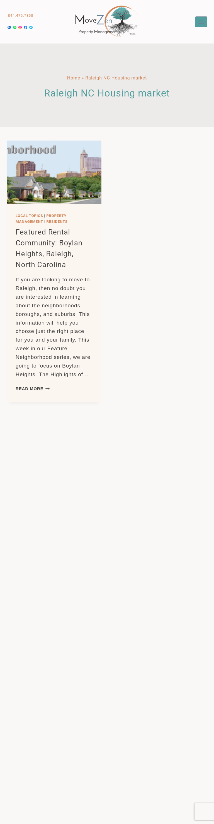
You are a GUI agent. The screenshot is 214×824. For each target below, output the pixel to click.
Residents (57, 221)
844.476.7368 (20, 15)
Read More (33, 388)
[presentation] (54, 172)
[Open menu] (201, 21)
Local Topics (29, 216)
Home (73, 78)
